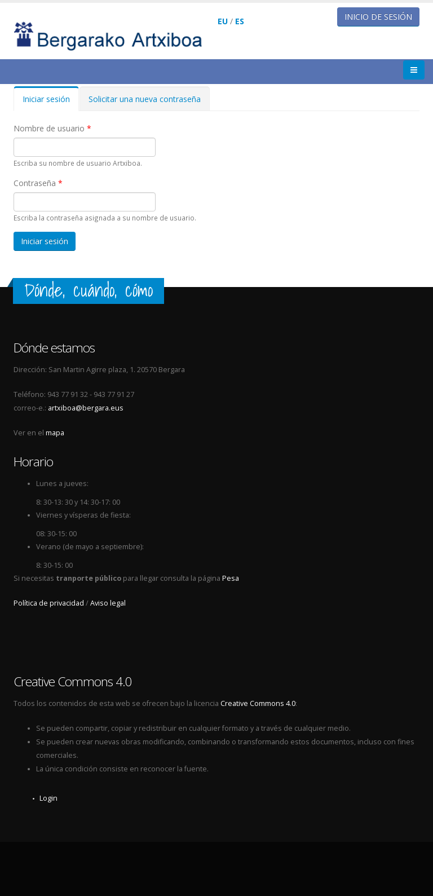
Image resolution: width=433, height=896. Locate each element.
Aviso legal (108, 603)
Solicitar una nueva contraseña (145, 99)
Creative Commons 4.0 (257, 703)
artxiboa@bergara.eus (85, 408)
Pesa (230, 578)
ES (239, 21)
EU (223, 21)
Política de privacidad (49, 603)
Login (48, 798)
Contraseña (38, 183)
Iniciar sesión (51, 102)
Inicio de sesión (378, 16)
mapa (55, 433)
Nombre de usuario (52, 128)
